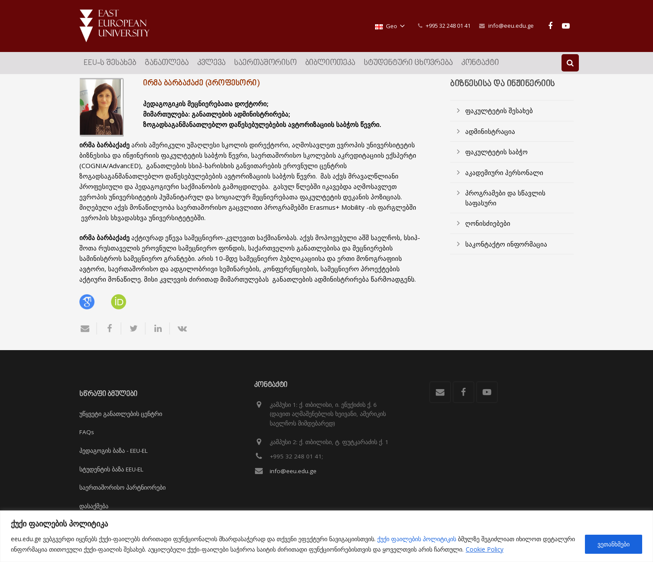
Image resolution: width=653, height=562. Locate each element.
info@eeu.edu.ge (511, 25)
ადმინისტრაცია (490, 142)
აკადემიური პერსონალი (504, 183)
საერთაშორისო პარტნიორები (122, 487)
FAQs (86, 432)
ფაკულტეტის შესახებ (499, 121)
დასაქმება (93, 506)
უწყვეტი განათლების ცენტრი (120, 414)
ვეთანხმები (613, 544)
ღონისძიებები (487, 234)
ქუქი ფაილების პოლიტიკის (416, 539)
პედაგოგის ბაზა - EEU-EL (113, 451)
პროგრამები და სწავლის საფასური (505, 209)
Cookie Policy (484, 549)
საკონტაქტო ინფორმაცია (506, 254)
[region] (326, 536)
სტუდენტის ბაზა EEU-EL (111, 469)
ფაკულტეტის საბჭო (496, 163)
